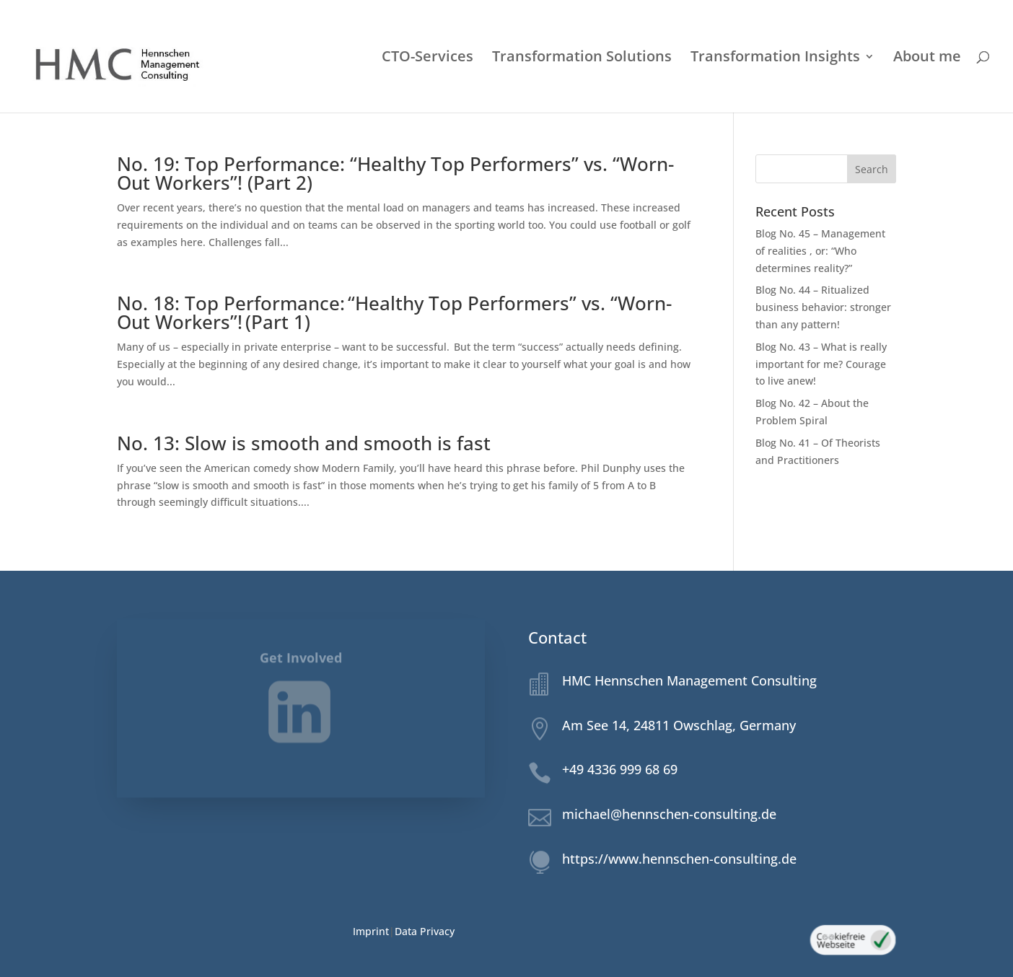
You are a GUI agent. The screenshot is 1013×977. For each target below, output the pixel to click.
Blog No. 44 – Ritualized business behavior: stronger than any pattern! (823, 307)
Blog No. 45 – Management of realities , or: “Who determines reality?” (820, 251)
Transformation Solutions (582, 58)
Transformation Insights (775, 58)
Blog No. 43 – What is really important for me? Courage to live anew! (821, 364)
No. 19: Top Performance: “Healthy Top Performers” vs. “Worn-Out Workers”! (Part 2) (395, 173)
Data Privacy (425, 931)
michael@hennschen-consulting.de (669, 814)
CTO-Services (427, 58)
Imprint (371, 931)
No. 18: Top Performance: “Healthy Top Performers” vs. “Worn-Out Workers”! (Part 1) (394, 312)
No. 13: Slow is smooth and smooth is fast (304, 443)
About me (927, 58)
